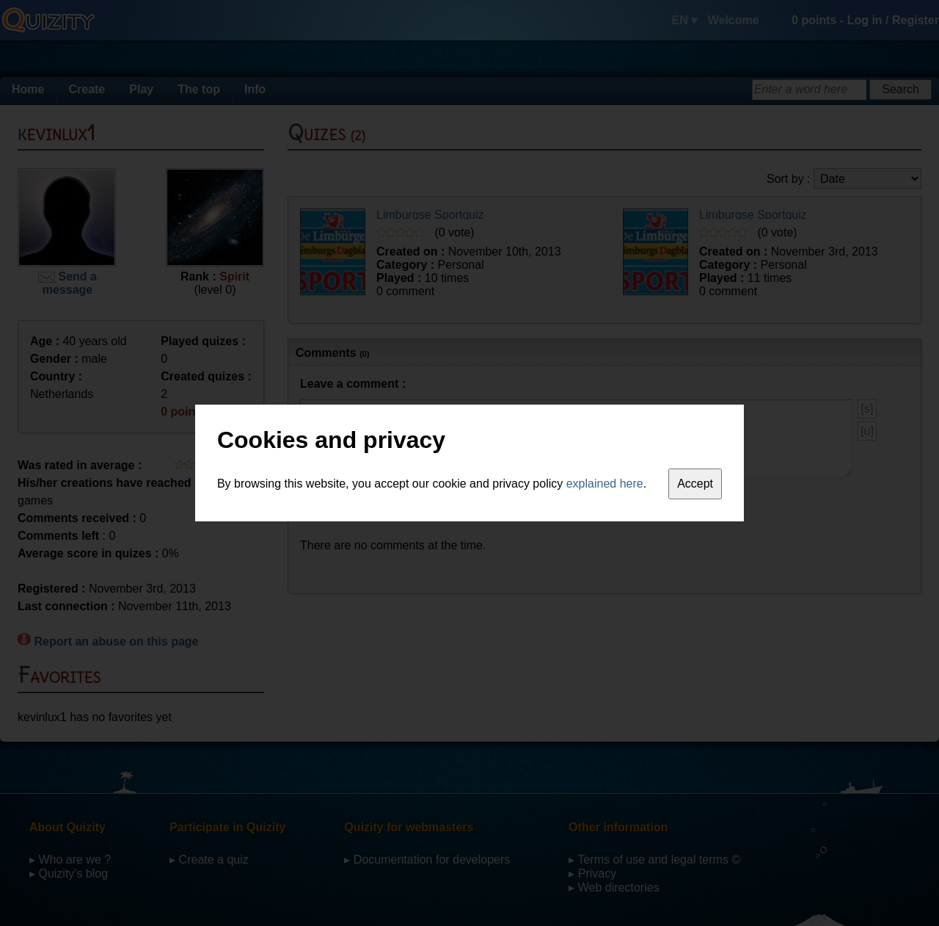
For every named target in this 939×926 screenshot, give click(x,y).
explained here (604, 483)
